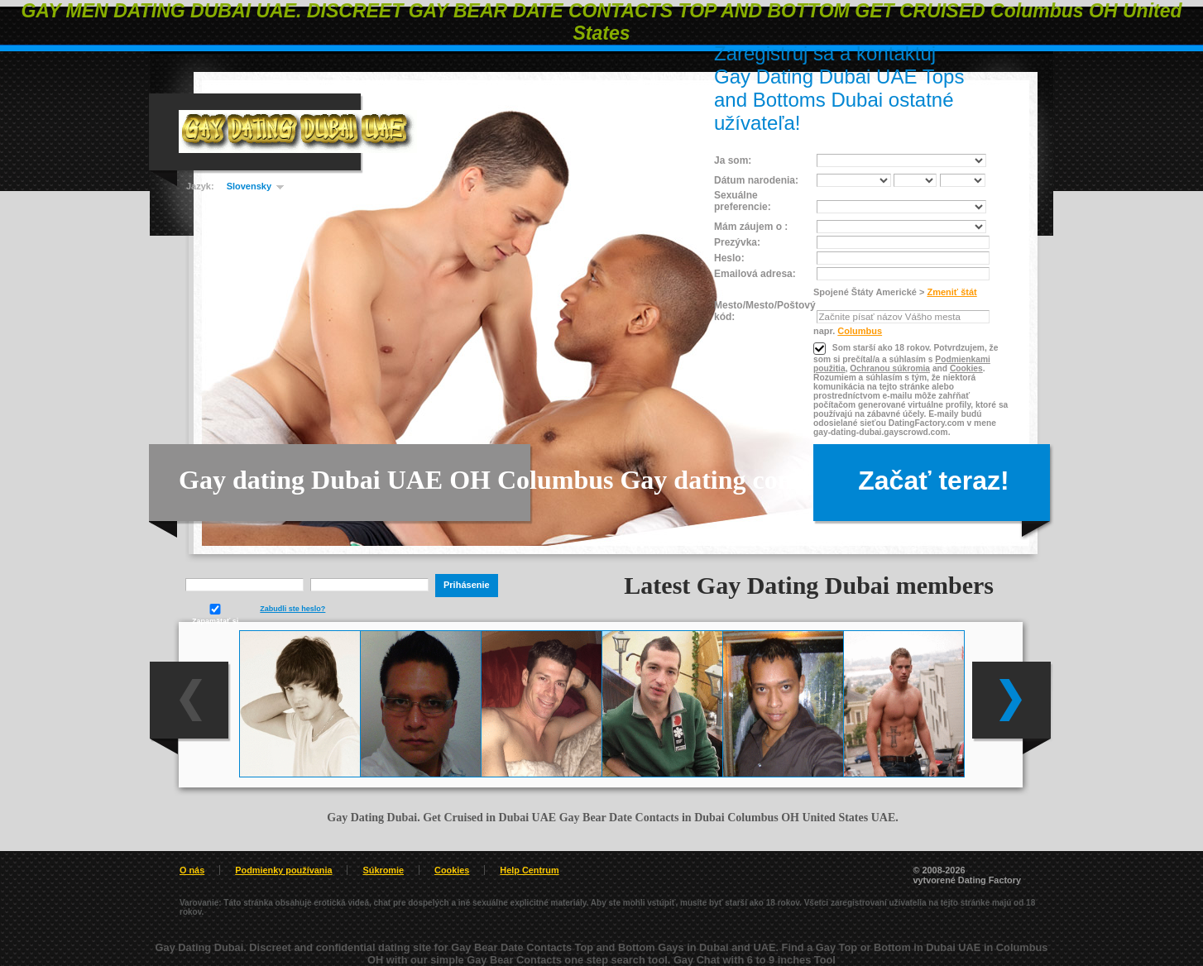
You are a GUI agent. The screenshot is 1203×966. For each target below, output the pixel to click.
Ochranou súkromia (890, 368)
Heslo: (729, 258)
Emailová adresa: (755, 274)
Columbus (859, 331)
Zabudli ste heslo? (292, 609)
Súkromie (383, 870)
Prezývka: (737, 242)
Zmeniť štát (951, 292)
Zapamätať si (215, 614)
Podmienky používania (283, 870)
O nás (192, 870)
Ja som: (732, 160)
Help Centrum (529, 870)
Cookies (966, 368)
